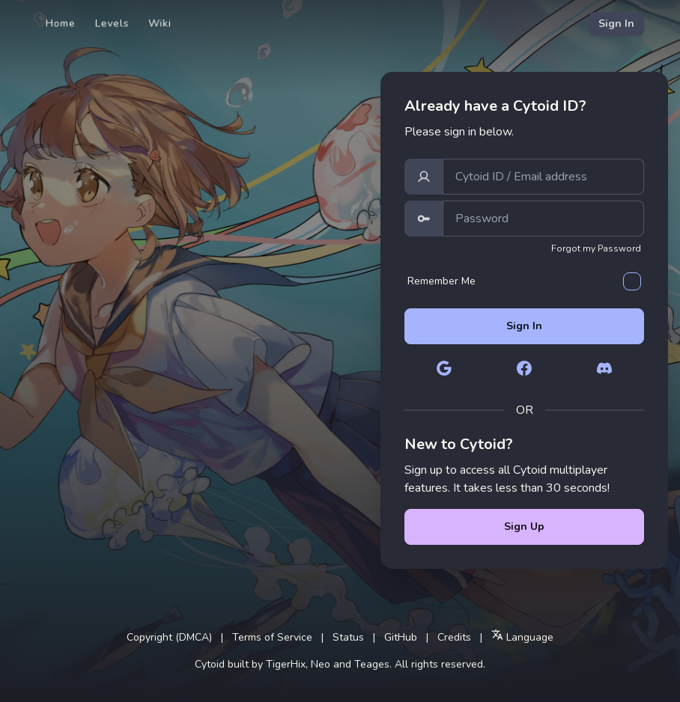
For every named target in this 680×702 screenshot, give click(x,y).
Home (61, 23)
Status (348, 637)
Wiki (159, 23)
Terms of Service (272, 637)
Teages (371, 664)
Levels (112, 23)
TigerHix (286, 664)
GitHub (400, 637)
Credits (454, 637)
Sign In (616, 23)
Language (522, 636)
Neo (320, 664)
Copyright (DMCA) (169, 637)
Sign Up (524, 526)
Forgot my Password (596, 248)
